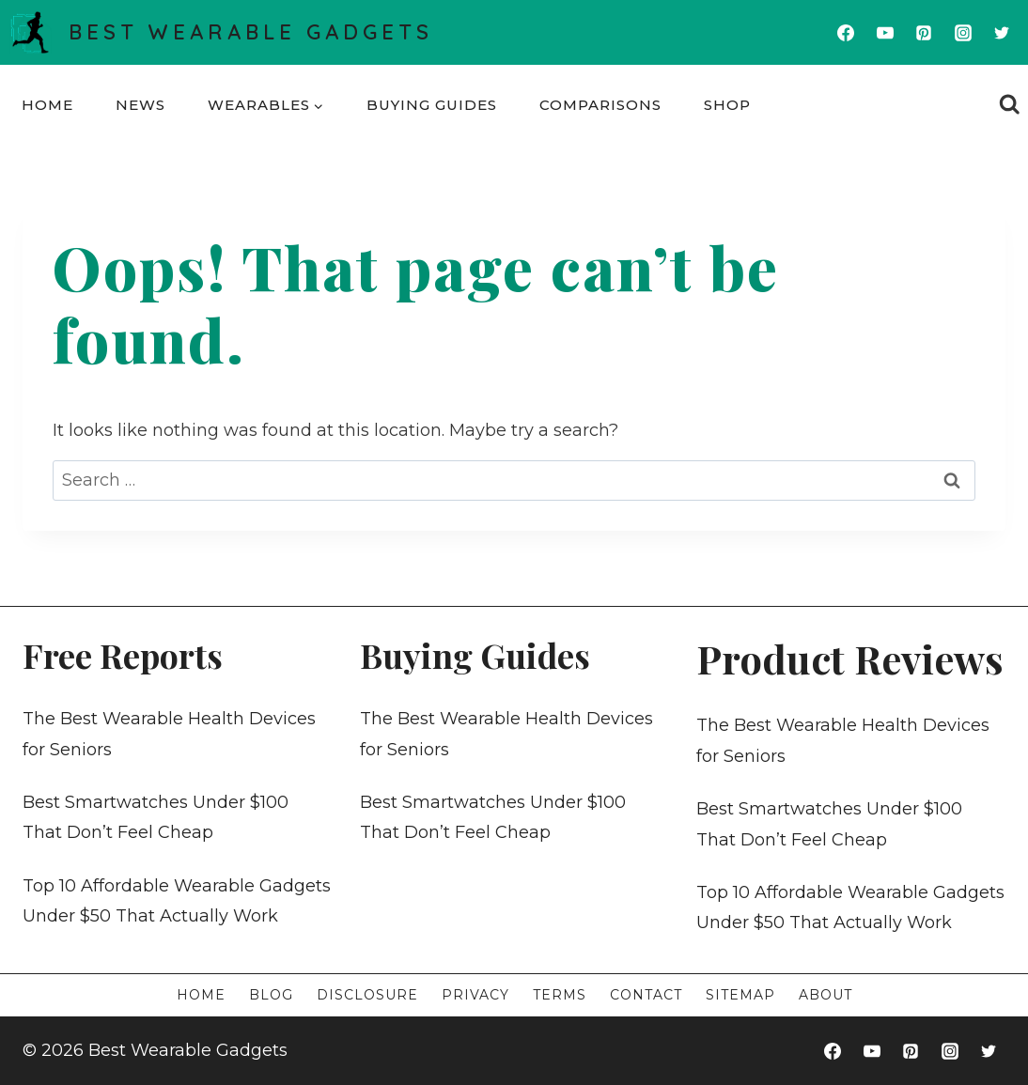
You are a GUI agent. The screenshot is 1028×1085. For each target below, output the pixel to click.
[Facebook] (846, 33)
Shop (727, 105)
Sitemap (740, 994)
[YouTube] (885, 33)
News (140, 105)
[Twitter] (1002, 33)
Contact (646, 994)
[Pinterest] (924, 33)
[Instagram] (963, 33)
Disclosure (367, 994)
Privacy (475, 994)
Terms (559, 994)
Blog (271, 994)
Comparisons (600, 105)
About (825, 994)
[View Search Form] (1009, 104)
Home (47, 105)
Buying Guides (431, 105)
